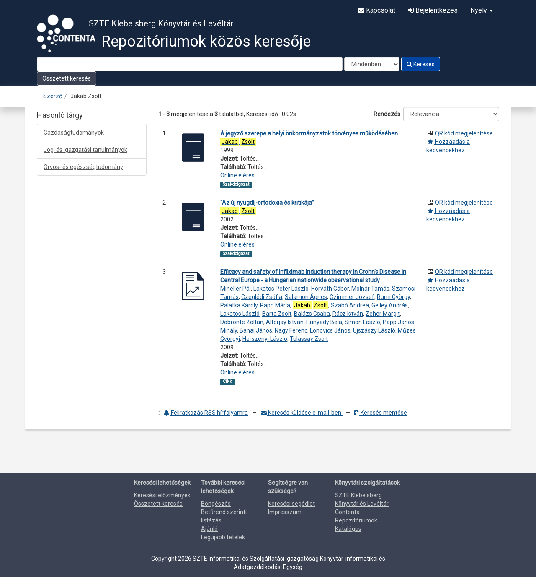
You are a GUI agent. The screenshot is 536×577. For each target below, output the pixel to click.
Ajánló (209, 528)
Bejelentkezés (433, 10)
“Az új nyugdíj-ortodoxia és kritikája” (267, 202)
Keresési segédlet (291, 503)
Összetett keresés (66, 78)
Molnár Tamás (370, 288)
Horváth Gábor (330, 288)
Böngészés (216, 503)
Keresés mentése (380, 412)
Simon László (362, 322)
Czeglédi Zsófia (261, 297)
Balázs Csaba (312, 313)
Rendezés (387, 114)
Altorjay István (285, 322)
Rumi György (393, 297)
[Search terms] (190, 64)
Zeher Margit (383, 313)
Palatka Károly (239, 305)
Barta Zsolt (276, 313)
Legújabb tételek (223, 537)
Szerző (52, 96)
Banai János (256, 330)
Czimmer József (352, 297)
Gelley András (389, 305)
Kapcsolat (376, 10)
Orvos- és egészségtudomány (83, 167)
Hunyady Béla (324, 322)
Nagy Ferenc (291, 330)
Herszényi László (264, 338)
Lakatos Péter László (281, 288)
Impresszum (285, 512)
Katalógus (348, 528)
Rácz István (347, 313)
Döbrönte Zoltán (241, 322)
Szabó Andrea (350, 305)
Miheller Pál (235, 288)
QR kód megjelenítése (464, 133)
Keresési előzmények (162, 495)
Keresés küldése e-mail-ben (302, 412)
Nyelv (481, 10)
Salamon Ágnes (306, 297)
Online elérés (237, 175)
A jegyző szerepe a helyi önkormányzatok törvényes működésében (309, 133)
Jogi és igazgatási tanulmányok (85, 149)
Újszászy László (374, 330)
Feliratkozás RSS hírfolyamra (206, 412)
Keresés (421, 64)
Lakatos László (240, 313)
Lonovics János (330, 330)
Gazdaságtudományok (74, 132)
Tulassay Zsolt (309, 338)
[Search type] (371, 64)
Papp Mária (275, 305)
